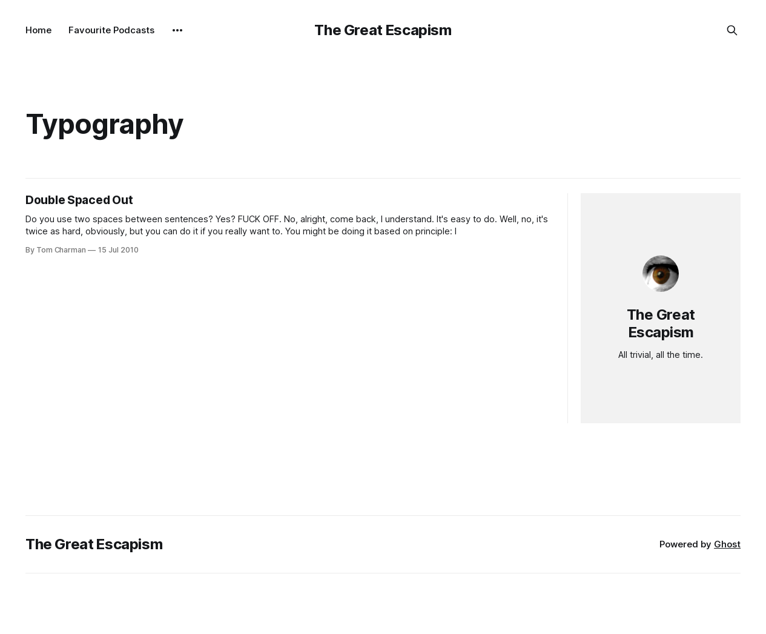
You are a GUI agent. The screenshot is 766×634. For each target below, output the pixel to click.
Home (38, 30)
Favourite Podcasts (111, 30)
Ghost (727, 544)
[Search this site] (732, 30)
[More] (177, 30)
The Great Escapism (383, 30)
